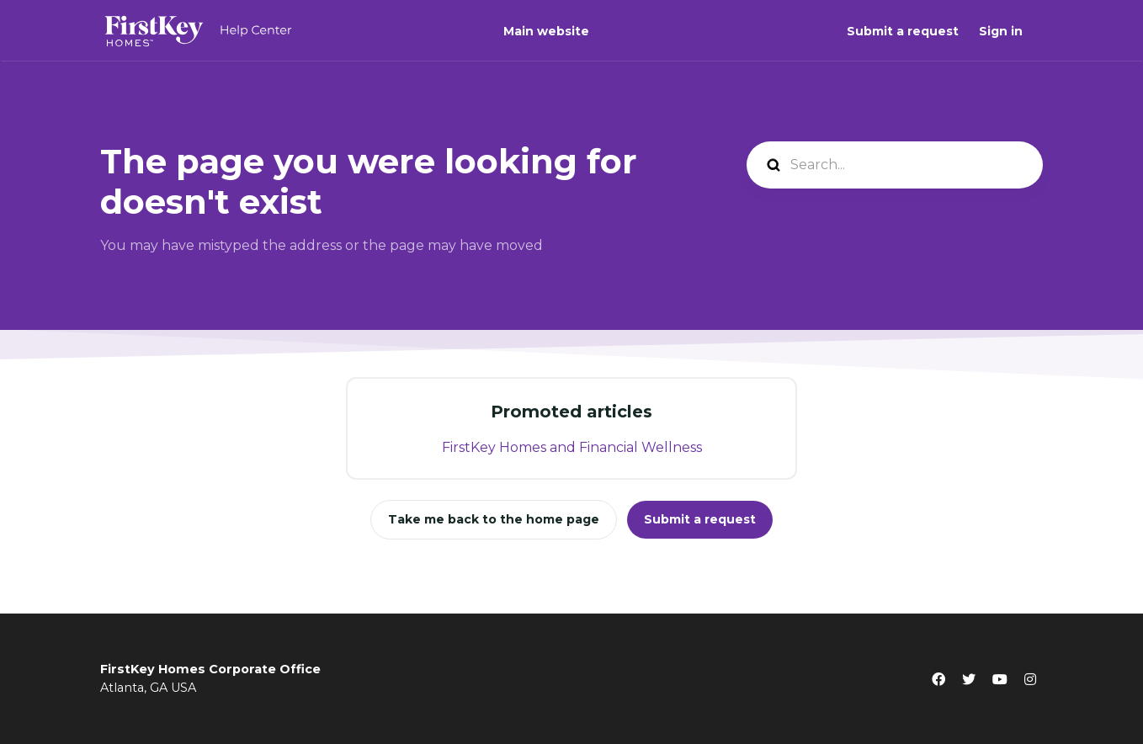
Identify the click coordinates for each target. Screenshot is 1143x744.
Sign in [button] (1001, 31)
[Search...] (895, 165)
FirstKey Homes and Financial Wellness (572, 447)
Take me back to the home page (493, 519)
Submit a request (903, 31)
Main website (546, 31)
